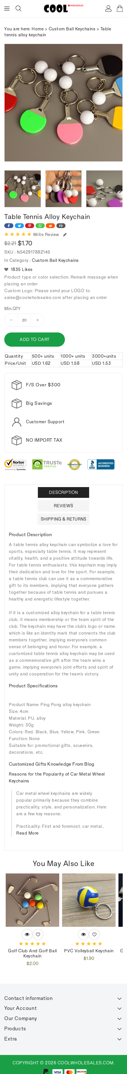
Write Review (50, 234)
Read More (27, 827)
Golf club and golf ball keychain (32, 947)
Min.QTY (12, 309)
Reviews (63, 499)
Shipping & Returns (63, 513)
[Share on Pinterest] (29, 225)
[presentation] (6, 190)
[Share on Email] (60, 225)
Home (38, 28)
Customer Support (45, 421)
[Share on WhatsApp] (40, 225)
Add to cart (35, 339)
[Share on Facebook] (8, 225)
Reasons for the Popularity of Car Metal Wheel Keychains (57, 771)
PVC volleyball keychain (89, 944)
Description (63, 486)
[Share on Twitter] (19, 225)
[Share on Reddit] (50, 225)
